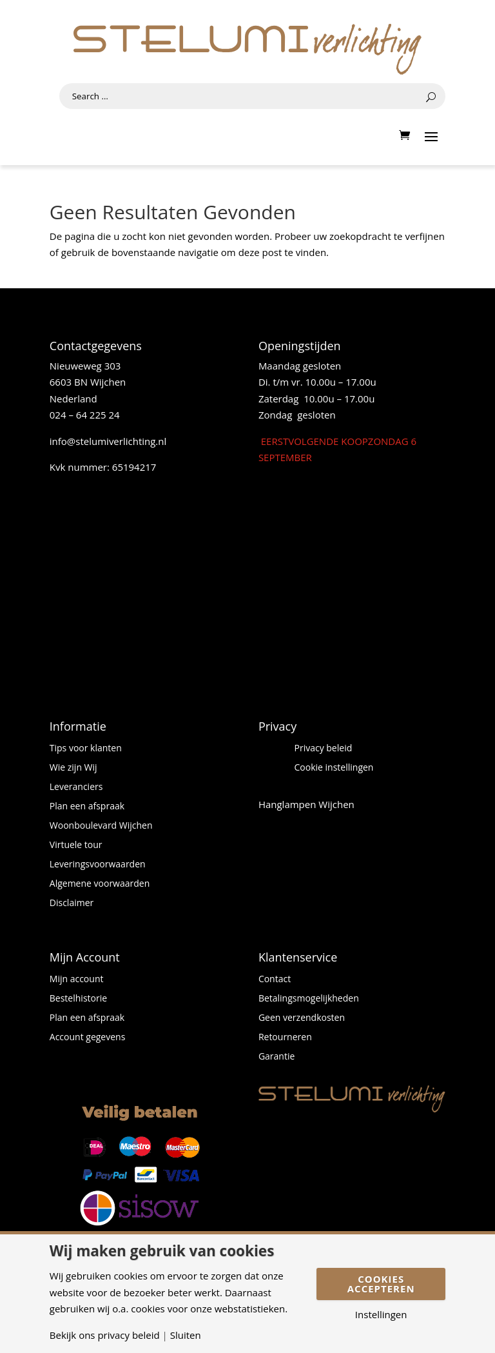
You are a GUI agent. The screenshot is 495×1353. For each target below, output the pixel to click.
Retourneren (285, 1037)
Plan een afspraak (87, 807)
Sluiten (185, 1335)
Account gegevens (88, 1037)
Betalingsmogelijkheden (308, 999)
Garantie (276, 1057)
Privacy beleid (324, 749)
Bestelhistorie (78, 999)
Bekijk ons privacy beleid (105, 1335)
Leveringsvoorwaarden (98, 865)
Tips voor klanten (86, 749)
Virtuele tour (76, 845)
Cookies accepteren (381, 1283)
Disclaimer (71, 903)
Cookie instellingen (334, 768)
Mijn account (77, 979)
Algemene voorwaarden (100, 884)
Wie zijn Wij (73, 768)
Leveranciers (76, 787)
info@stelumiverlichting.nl (108, 441)
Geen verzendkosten (301, 1018)
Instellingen (381, 1314)
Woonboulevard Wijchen (101, 826)
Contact (274, 979)
